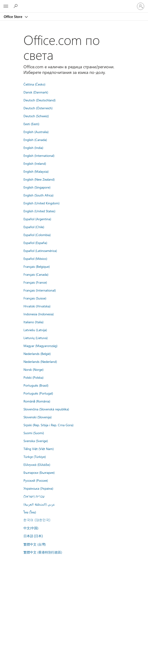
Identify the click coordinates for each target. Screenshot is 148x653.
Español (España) (35, 242)
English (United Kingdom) (41, 203)
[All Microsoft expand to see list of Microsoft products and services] (5, 6)
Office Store (13, 16)
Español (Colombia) (37, 234)
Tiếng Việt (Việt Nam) (38, 448)
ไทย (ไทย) (29, 512)
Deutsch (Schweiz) (36, 115)
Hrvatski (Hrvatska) (36, 306)
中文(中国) (30, 528)
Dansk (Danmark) (35, 92)
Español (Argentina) (37, 219)
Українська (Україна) (38, 488)
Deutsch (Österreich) (38, 108)
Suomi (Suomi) (33, 432)
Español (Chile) (33, 226)
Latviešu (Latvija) (35, 329)
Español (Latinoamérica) (40, 250)
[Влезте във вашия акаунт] (140, 6)
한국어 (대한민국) (36, 520)
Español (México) (35, 258)
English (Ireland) (34, 163)
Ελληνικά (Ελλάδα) (36, 464)
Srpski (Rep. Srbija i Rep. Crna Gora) (48, 425)
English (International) (38, 155)
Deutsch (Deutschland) (39, 100)
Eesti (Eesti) (31, 123)
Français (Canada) (35, 274)
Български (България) (39, 472)
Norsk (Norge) (33, 369)
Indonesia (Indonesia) (38, 314)
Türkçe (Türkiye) (34, 456)
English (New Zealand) (39, 179)
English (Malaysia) (36, 171)
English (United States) (39, 211)
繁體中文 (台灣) (34, 544)
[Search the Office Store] (16, 6)
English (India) (33, 147)
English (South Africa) (38, 195)
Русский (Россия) (35, 480)
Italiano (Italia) (33, 322)
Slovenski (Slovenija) (37, 417)
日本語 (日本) (33, 536)
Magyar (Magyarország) (40, 345)
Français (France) (35, 282)
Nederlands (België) (37, 353)
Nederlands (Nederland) (40, 361)
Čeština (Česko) (34, 84)
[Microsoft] (73, 3)
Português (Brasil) (35, 385)
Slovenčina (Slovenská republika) (46, 409)
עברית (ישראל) (33, 496)
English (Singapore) (36, 187)
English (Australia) (36, 131)
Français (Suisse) (34, 298)
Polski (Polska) (33, 377)
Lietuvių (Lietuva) (35, 337)
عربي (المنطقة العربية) (39, 504)
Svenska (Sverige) (35, 440)
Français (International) (39, 290)
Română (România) (36, 401)
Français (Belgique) (36, 266)
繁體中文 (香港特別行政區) (42, 552)
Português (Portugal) (38, 393)
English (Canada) (35, 139)
